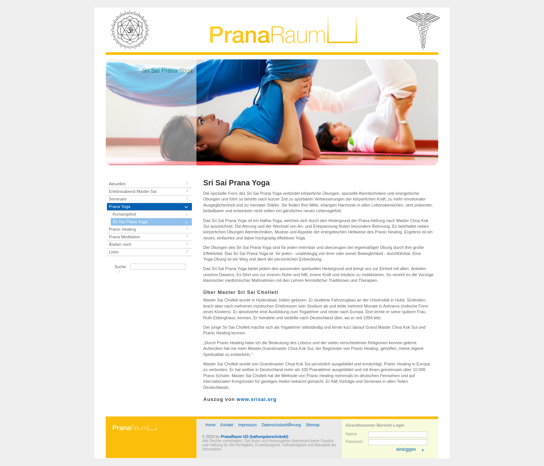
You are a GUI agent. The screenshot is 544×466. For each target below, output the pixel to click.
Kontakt (226, 425)
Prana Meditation (124, 237)
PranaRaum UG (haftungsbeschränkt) (254, 437)
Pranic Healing (122, 229)
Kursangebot (124, 214)
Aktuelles (117, 184)
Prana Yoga (119, 206)
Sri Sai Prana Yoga (130, 221)
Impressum (247, 425)
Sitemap (313, 425)
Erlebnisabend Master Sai (132, 191)
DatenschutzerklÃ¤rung (281, 425)
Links (114, 252)
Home (211, 425)
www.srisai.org (256, 399)
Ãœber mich (120, 244)
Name (351, 434)
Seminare (118, 199)
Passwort (354, 441)
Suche (120, 266)
